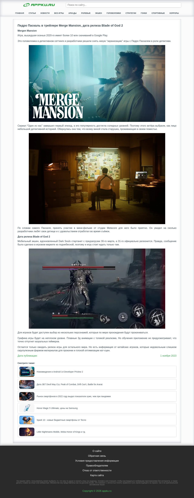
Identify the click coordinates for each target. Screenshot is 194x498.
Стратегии (130, 13)
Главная (19, 13)
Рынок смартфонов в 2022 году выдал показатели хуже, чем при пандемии (65, 396)
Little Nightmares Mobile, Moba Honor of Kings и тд (52, 432)
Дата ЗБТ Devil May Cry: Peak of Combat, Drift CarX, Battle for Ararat (60, 384)
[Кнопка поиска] (178, 5)
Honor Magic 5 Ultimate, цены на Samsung (48, 408)
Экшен (98, 13)
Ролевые (86, 13)
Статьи (32, 13)
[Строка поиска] (123, 5)
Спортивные (158, 13)
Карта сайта (97, 475)
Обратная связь (97, 456)
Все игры (59, 13)
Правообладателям (97, 465)
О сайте (97, 451)
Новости (45, 13)
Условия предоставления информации (97, 460)
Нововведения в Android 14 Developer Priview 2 (51, 372)
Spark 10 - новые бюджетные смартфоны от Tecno (52, 420)
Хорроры (174, 13)
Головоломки (114, 13)
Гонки (144, 13)
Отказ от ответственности (96, 470)
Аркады (73, 13)
